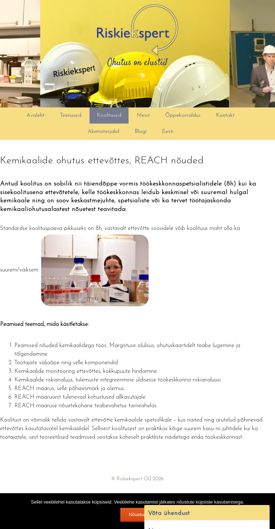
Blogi (140, 131)
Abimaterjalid (103, 131)
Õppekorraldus (183, 115)
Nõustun (137, 514)
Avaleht (35, 115)
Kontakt (225, 115)
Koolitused (109, 115)
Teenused (70, 115)
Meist (143, 115)
